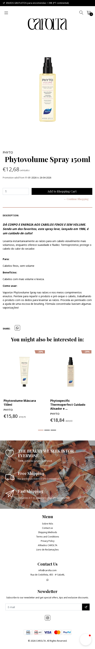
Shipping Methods (47, 532)
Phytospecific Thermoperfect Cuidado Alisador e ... (67, 405)
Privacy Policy (47, 540)
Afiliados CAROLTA (47, 545)
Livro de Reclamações (47, 549)
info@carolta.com (47, 570)
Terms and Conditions (47, 536)
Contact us (47, 528)
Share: (6, 328)
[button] (85, 639)
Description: (11, 215)
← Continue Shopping (76, 199)
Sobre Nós (47, 523)
